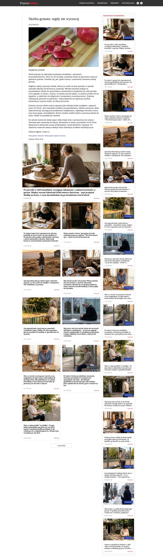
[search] (141, 3)
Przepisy (115, 3)
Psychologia (128, 3)
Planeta (29, 3)
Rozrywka (102, 3)
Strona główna (86, 3)
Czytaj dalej (61, 445)
